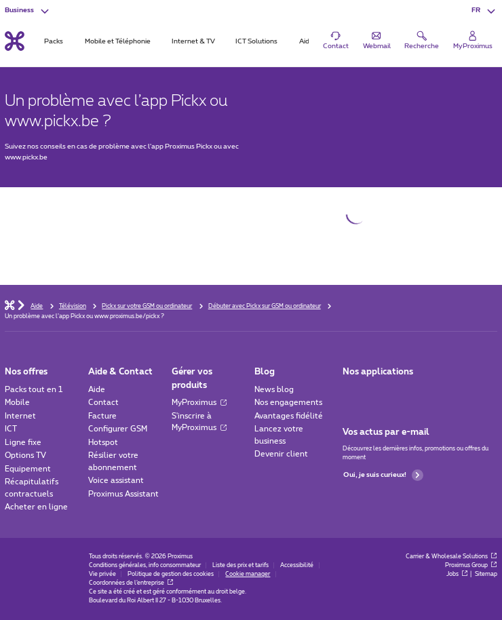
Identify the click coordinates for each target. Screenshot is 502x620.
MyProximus (199, 402)
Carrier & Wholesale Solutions (451, 557)
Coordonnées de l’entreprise (131, 583)
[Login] (472, 40)
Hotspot (103, 442)
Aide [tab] (306, 41)
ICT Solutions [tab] (256, 41)
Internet (20, 416)
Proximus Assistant (123, 494)
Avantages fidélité (288, 416)
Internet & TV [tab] (193, 41)
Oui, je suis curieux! (383, 475)
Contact (103, 402)
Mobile (17, 402)
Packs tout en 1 (33, 389)
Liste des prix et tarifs (240, 565)
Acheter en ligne (36, 507)
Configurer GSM (117, 429)
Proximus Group (471, 565)
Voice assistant (116, 480)
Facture (102, 416)
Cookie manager (247, 574)
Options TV (25, 455)
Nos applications (378, 372)
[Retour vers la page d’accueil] (14, 41)
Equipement (28, 469)
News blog (274, 389)
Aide (96, 389)
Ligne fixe (23, 442)
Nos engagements (288, 402)
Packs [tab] (53, 41)
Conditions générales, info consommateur (145, 565)
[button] (484, 10)
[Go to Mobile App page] (379, 393)
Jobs (457, 574)
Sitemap (486, 574)
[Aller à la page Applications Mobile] (351, 393)
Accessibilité (296, 565)
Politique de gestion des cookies (171, 574)
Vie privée (102, 574)
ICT (11, 429)
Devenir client (281, 454)
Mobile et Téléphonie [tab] (118, 41)
